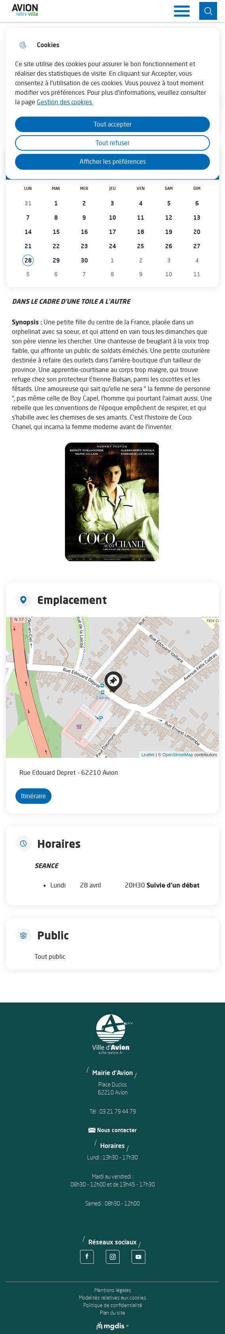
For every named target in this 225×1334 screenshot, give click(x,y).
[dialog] (112, 103)
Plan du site (112, 1313)
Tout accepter (112, 124)
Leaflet (147, 754)
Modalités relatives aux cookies (112, 1298)
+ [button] (16, 628)
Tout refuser (112, 143)
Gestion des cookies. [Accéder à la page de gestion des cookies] (65, 102)
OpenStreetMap (177, 754)
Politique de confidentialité (112, 1305)
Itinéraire (33, 796)
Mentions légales (112, 1290)
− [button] (16, 640)
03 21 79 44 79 (117, 1111)
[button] (28, 260)
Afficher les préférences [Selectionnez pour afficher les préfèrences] (113, 161)
